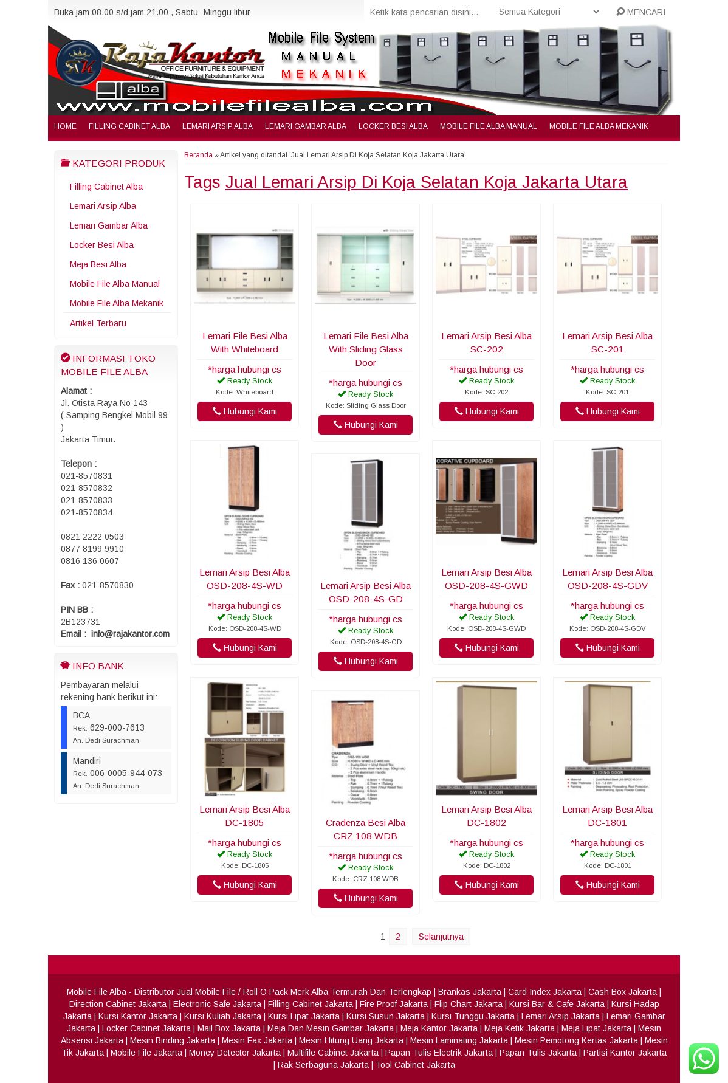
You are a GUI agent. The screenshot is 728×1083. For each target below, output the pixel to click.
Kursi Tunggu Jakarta (473, 1016)
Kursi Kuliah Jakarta (222, 1016)
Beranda (198, 155)
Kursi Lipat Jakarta (304, 1016)
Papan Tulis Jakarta (538, 1052)
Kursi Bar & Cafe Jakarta (557, 1004)
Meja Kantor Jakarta (439, 1028)
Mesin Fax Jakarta (257, 1040)
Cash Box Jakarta (622, 992)
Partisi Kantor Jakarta (625, 1052)
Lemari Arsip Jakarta (560, 1016)
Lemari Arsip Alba (217, 126)
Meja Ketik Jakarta (519, 1028)
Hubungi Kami (245, 411)
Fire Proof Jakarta (394, 1004)
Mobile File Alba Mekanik (598, 126)
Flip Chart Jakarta (468, 1004)
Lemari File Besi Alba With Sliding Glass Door (365, 349)
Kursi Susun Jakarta (385, 1016)
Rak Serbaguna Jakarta (323, 1065)
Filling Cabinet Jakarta (310, 1004)
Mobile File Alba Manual (488, 126)
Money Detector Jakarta (235, 1052)
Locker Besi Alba (393, 126)
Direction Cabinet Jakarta (118, 1004)
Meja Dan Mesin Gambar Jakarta (330, 1028)
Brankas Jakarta (469, 992)
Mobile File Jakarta (146, 1052)
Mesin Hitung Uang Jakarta (351, 1040)
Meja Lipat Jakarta (596, 1028)
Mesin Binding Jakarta (172, 1040)
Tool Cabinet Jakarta (415, 1065)
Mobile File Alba (96, 992)
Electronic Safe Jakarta (217, 1004)
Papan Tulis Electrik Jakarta (439, 1052)
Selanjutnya (441, 936)
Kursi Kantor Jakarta (137, 1016)
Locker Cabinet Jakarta (146, 1028)
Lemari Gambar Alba (305, 126)
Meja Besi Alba (98, 264)
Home (65, 126)
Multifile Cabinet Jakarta (333, 1052)
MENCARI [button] (640, 12)
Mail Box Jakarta (229, 1028)
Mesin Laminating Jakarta (459, 1040)
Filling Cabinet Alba (129, 126)
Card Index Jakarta (545, 992)
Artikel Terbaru (98, 323)
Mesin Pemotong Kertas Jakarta (576, 1040)
